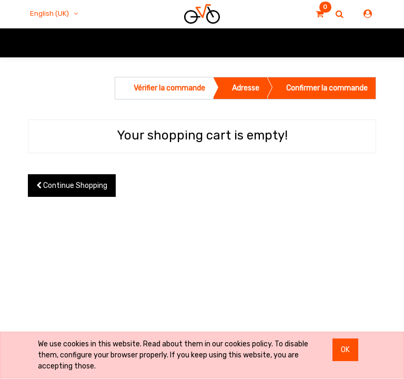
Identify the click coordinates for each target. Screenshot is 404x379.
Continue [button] (71, 185)
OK (345, 349)
